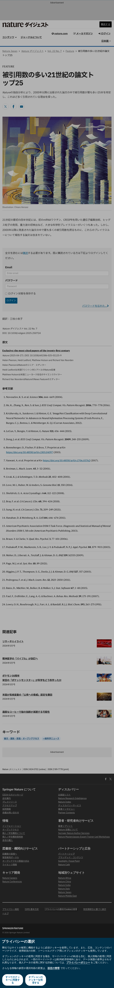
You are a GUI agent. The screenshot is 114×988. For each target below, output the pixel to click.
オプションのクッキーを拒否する (35, 980)
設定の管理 (54, 968)
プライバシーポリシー (78, 962)
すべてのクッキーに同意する (12, 980)
